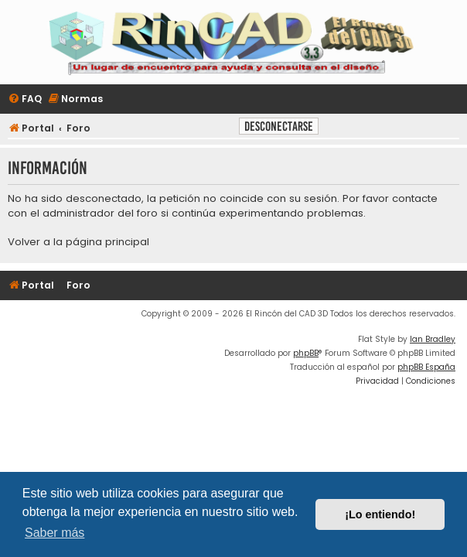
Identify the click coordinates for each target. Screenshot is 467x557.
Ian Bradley (432, 339)
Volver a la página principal (78, 242)
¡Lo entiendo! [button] (380, 514)
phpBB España (426, 367)
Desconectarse (278, 126)
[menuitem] (25, 99)
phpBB (306, 353)
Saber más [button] (54, 532)
